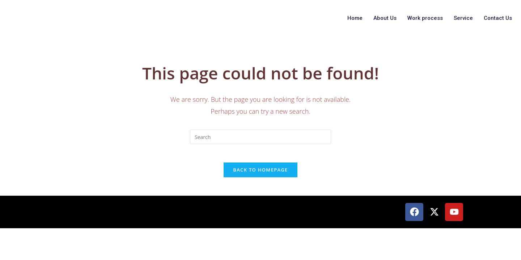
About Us (385, 18)
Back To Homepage (260, 173)
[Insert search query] (260, 137)
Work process (425, 18)
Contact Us (498, 18)
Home (355, 18)
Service (463, 18)
